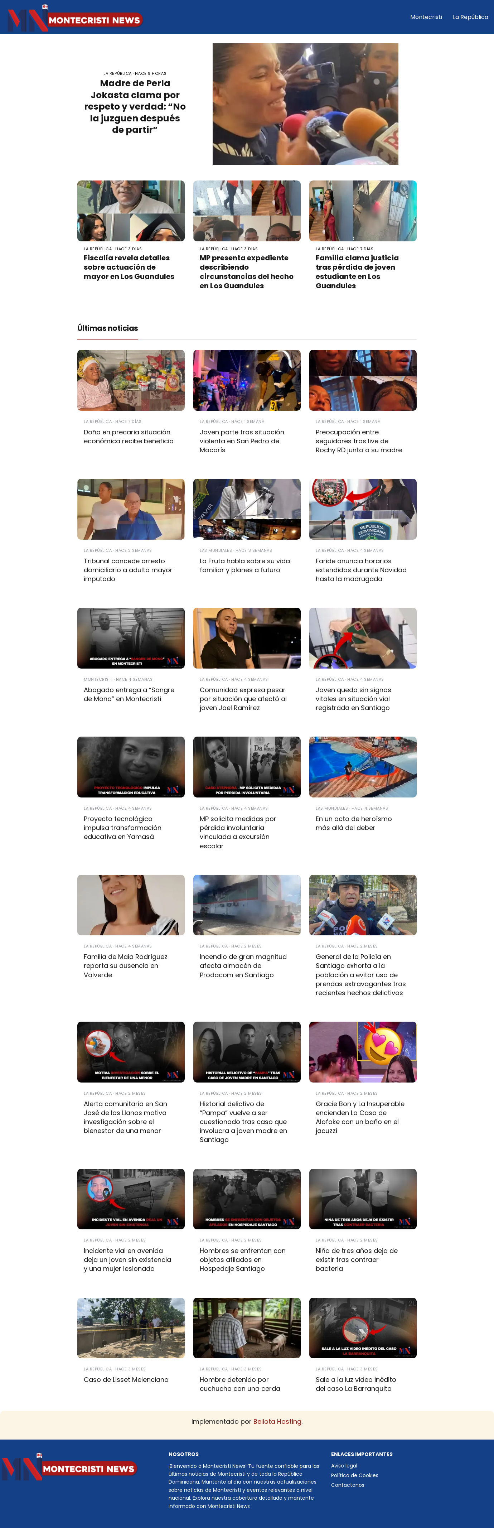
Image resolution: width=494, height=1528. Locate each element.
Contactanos (347, 1485)
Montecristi (426, 17)
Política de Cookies (354, 1475)
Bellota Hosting (277, 1421)
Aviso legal (344, 1465)
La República (470, 17)
